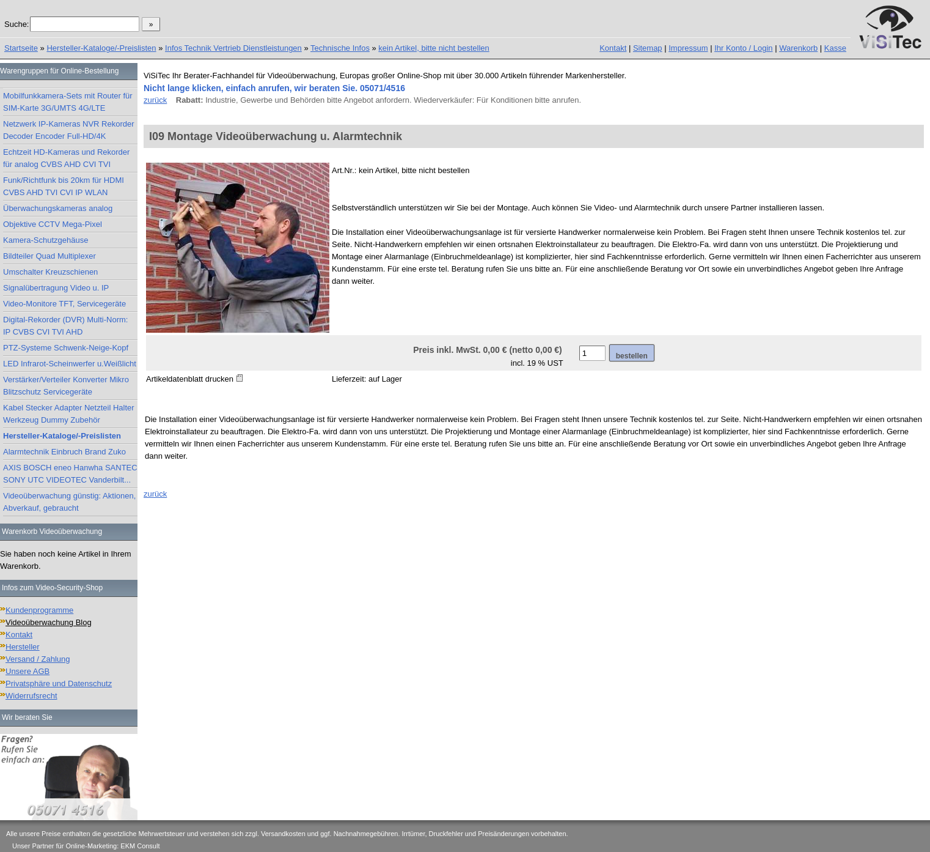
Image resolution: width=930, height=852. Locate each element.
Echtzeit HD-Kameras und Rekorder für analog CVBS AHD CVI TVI (66, 158)
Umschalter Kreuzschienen (50, 271)
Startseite (21, 48)
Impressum (688, 48)
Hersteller (22, 646)
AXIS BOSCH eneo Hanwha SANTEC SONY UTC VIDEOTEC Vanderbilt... (70, 473)
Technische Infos (340, 48)
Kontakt (612, 48)
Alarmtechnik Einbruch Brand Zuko (64, 451)
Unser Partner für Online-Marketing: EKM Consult (85, 846)
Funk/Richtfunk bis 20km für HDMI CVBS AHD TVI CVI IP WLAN (63, 186)
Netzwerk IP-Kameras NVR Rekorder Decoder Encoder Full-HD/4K (68, 130)
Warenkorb (798, 48)
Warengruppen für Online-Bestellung (59, 71)
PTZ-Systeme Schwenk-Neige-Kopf (65, 347)
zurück (155, 100)
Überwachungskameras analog (57, 208)
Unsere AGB (27, 671)
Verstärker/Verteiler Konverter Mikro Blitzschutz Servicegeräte (66, 385)
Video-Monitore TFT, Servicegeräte (64, 303)
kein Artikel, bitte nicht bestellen (433, 48)
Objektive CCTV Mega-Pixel (52, 224)
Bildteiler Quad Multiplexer (49, 256)
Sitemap (647, 48)
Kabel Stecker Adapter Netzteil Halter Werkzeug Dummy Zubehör (68, 413)
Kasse (835, 48)
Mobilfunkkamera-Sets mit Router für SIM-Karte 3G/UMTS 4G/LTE (68, 102)
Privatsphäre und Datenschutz (58, 683)
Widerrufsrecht (31, 695)
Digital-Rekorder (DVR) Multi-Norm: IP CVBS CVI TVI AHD (65, 325)
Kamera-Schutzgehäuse (45, 240)
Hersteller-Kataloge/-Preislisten (101, 48)
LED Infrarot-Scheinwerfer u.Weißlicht (69, 363)
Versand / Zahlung (37, 659)
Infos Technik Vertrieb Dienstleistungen (233, 48)
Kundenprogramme (39, 610)
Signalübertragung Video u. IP (56, 287)
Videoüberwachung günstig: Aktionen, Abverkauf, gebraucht (69, 502)
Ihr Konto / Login (743, 48)
